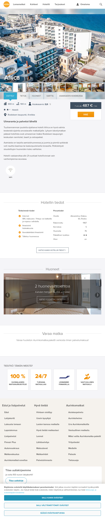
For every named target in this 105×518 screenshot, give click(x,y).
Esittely (10, 96)
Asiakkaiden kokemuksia (71, 96)
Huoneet (36, 96)
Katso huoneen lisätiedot (52, 299)
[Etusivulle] (7, 4)
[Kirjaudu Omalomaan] (83, 4)
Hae (86, 114)
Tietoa (23, 96)
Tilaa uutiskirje (16, 480)
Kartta (50, 96)
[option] (52, 48)
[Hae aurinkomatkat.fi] (101, 4)
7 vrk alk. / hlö (86, 106)
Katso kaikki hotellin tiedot (52, 250)
